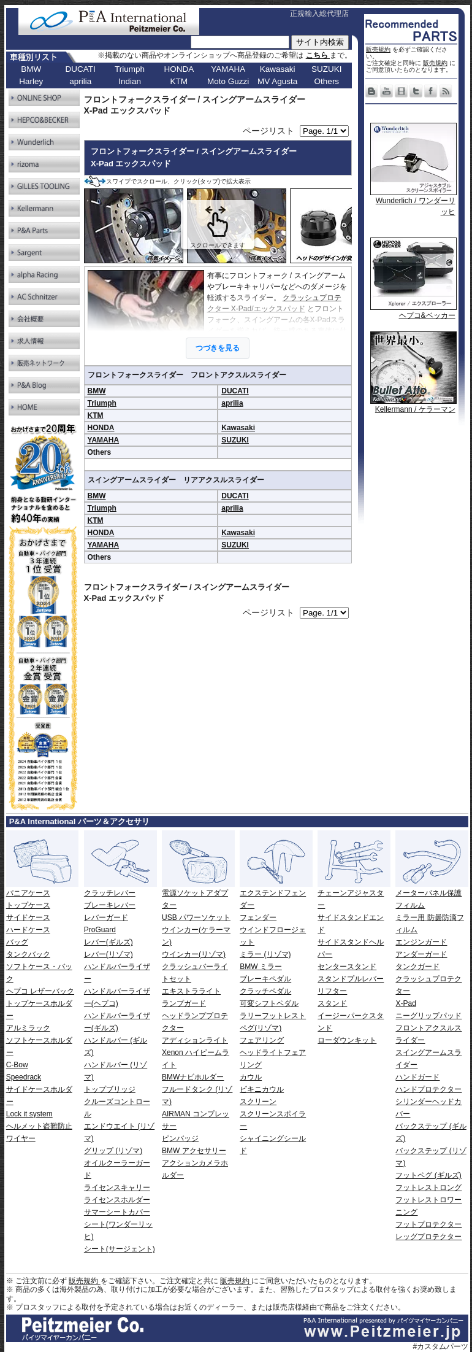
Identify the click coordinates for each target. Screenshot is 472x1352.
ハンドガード (417, 1077)
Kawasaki (238, 427)
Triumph (102, 403)
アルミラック (28, 1028)
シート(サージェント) (119, 1249)
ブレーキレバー (109, 905)
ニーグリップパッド (428, 1015)
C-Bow (17, 1064)
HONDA (101, 427)
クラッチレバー (109, 893)
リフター (332, 991)
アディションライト (195, 1040)
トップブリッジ (109, 1089)
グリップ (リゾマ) (113, 1150)
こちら (318, 55)
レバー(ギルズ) (108, 942)
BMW (97, 391)
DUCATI (234, 391)
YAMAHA (104, 440)
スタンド (332, 1003)
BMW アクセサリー (194, 1150)
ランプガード (184, 1003)
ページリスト (268, 131)
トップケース (28, 905)
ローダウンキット (347, 1040)
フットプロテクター (428, 1224)
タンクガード (417, 966)
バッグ (17, 942)
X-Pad (405, 1003)
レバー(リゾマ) (108, 954)
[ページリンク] (324, 131)
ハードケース (28, 929)
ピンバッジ (180, 1138)
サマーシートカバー (117, 1212)
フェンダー (258, 917)
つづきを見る (218, 348)
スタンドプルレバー (351, 979)
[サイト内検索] (240, 42)
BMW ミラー (261, 966)
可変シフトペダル (269, 1003)
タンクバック (28, 954)
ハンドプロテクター (428, 1089)
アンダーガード (421, 954)
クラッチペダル (265, 991)
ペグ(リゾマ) (260, 1028)
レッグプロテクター (428, 1236)
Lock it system (29, 1114)
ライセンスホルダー (117, 1200)
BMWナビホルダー (193, 1077)
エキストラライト (191, 991)
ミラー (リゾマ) (265, 954)
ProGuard (100, 929)
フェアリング (262, 1040)
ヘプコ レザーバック (40, 991)
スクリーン (258, 1101)
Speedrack (23, 1077)
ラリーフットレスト (273, 1015)
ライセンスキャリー (117, 1187)
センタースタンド (347, 966)
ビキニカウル (262, 1089)
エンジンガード (421, 942)
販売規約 (378, 49)
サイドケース (28, 917)
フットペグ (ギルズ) (428, 1175)
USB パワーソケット (196, 917)
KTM (96, 415)
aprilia (232, 403)
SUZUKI (235, 440)
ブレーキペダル (265, 979)
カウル (251, 1077)
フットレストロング (428, 1187)
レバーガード (106, 917)
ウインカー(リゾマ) (194, 954)
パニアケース (28, 893)
